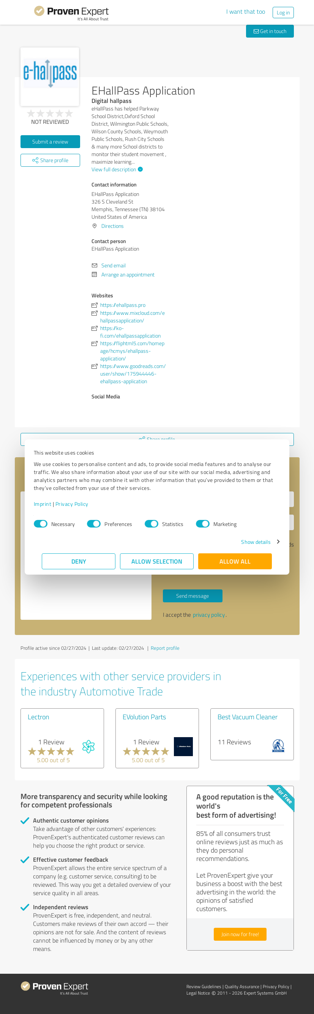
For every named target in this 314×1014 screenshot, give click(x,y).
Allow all (235, 561)
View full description (116, 169)
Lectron (38, 716)
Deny (78, 561)
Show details (247, 541)
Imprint (51, 503)
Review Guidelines (203, 986)
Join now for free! (240, 934)
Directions (112, 225)
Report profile (165, 647)
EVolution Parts (144, 716)
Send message (192, 595)
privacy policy (209, 615)
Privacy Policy (80, 503)
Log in (283, 12)
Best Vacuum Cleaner (248, 716)
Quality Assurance (242, 986)
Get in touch (270, 31)
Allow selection (157, 561)
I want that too (245, 11)
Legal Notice (198, 993)
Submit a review (50, 141)
